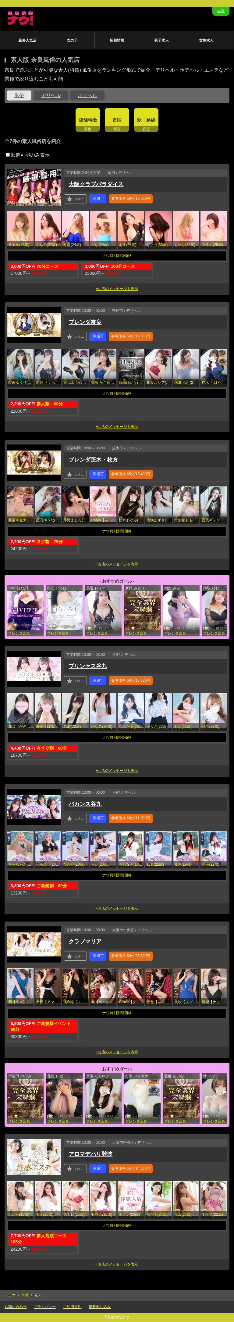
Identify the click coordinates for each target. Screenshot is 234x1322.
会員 (221, 11)
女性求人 (206, 40)
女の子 (72, 40)
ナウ (12, 1295)
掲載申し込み (100, 1307)
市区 (117, 120)
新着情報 (117, 40)
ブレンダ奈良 (85, 322)
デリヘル (51, 95)
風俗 (19, 95)
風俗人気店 (27, 40)
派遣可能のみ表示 (28, 155)
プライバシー (45, 1307)
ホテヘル (87, 95)
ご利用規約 (72, 1307)
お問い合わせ (16, 1307)
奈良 (25, 1295)
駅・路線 (146, 120)
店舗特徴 (88, 120)
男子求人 (161, 40)
